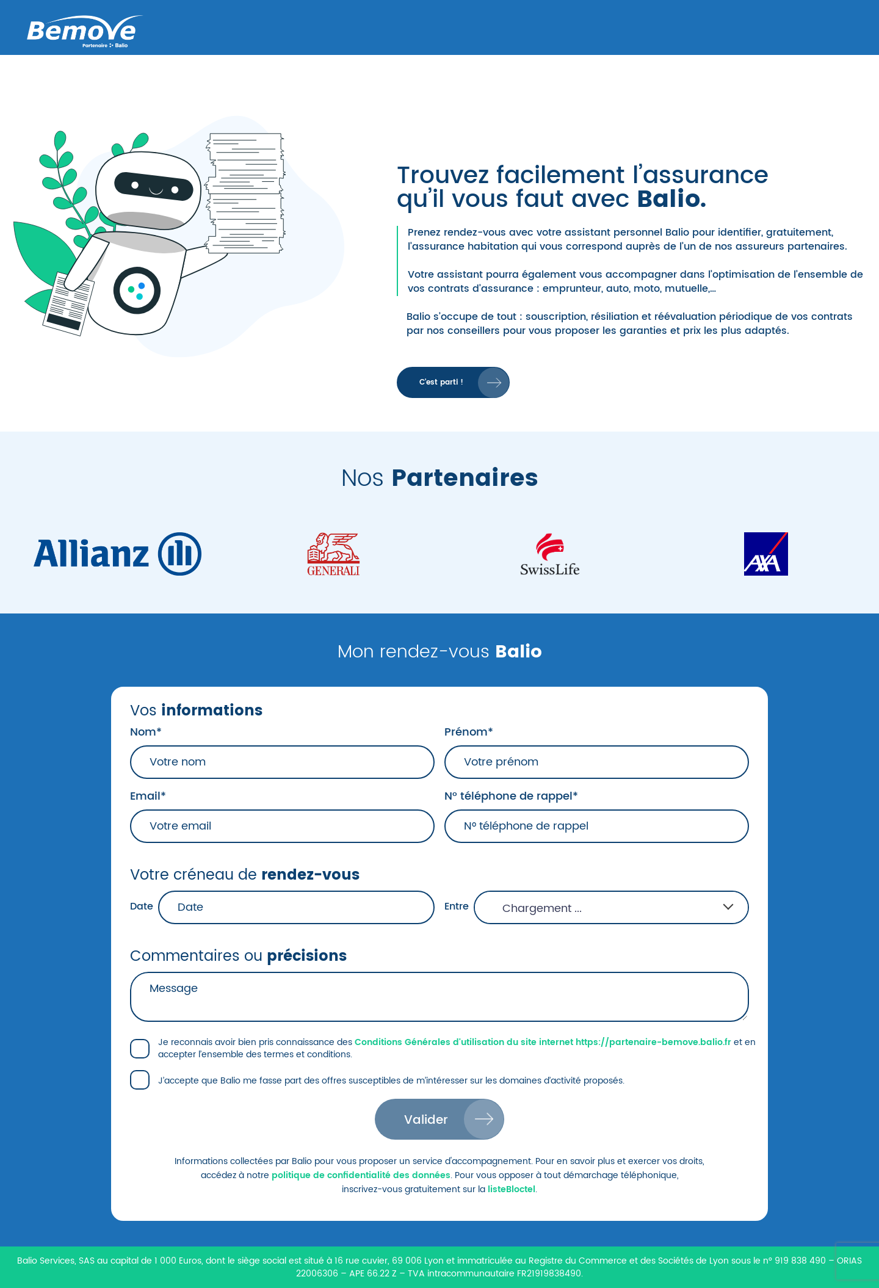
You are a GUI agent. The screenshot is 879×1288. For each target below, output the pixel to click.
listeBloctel (511, 1189)
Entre (456, 906)
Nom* (146, 732)
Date (141, 906)
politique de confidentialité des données (361, 1175)
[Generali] (334, 553)
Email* (148, 796)
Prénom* (468, 732)
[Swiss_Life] (550, 553)
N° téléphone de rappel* (511, 796)
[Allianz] (117, 553)
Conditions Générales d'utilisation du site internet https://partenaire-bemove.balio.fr (544, 1042)
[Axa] (765, 553)
